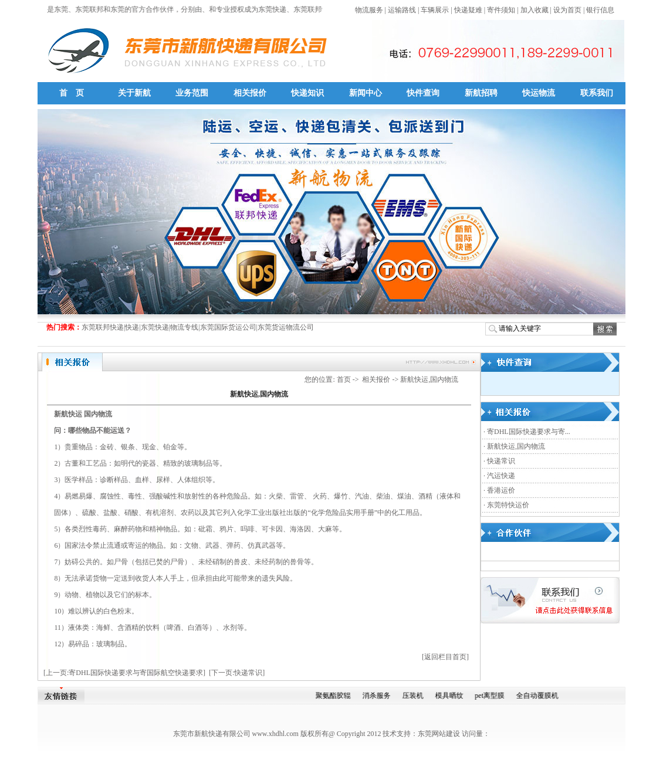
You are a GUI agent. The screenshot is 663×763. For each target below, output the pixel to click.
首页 (344, 379)
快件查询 (423, 93)
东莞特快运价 (508, 505)
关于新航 (134, 93)
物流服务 (369, 10)
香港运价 (501, 490)
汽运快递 (501, 476)
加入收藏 (534, 10)
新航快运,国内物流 (516, 446)
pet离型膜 (493, 695)
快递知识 (307, 93)
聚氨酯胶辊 (336, 695)
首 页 (71, 93)
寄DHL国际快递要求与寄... (528, 432)
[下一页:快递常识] (237, 673)
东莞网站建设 (439, 734)
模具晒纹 (452, 695)
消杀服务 (380, 695)
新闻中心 (365, 93)
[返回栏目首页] (445, 657)
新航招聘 (481, 93)
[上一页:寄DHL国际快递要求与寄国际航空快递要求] (124, 673)
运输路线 (402, 10)
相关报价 (250, 93)
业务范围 (191, 93)
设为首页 (567, 10)
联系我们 (596, 93)
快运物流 (538, 93)
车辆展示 (435, 10)
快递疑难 (468, 10)
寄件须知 (501, 10)
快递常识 (501, 461)
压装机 (416, 695)
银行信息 (600, 10)
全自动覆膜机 (540, 695)
